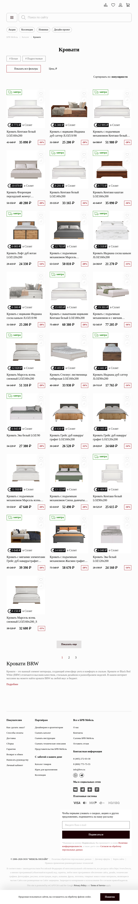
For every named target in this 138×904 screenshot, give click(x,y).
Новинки (43, 29)
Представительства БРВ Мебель (51, 758)
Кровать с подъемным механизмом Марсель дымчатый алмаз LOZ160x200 (68, 258)
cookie (88, 897)
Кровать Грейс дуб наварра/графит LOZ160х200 (67, 443)
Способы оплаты (14, 742)
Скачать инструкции (45, 747)
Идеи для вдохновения (46, 779)
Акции (11, 29)
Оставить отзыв (81, 753)
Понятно (110, 897)
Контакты (78, 742)
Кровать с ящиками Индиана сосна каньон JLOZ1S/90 (24, 320)
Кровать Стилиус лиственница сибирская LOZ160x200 (68, 381)
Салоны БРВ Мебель (83, 747)
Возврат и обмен (14, 763)
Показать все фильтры (26, 68)
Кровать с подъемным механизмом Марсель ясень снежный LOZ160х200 (23, 505)
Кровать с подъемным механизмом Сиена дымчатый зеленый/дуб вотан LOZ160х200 (68, 505)
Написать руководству (17, 769)
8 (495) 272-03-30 (81, 768)
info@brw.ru (79, 779)
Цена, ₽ (53, 68)
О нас (76, 736)
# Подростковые (34, 58)
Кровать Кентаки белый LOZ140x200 (64, 196)
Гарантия (11, 758)
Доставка (11, 747)
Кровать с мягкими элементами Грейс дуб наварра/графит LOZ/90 (26, 567)
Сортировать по (110, 77)
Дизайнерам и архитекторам (49, 736)
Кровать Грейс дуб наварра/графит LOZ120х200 (110, 443)
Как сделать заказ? (15, 736)
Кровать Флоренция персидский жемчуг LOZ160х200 (19, 197)
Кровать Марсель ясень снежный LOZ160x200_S (22, 629)
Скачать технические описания (50, 753)
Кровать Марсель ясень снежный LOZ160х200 (21, 381)
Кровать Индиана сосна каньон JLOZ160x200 (112, 258)
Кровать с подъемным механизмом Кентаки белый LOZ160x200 (110, 135)
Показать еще (69, 653)
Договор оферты (102, 868)
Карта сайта (118, 868)
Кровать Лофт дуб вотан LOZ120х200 (21, 258)
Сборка (10, 753)
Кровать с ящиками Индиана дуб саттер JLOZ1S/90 (67, 134)
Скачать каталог (43, 742)
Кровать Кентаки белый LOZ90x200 (107, 505)
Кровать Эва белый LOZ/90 (23, 441)
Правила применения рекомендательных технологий (69, 872)
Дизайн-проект (62, 29)
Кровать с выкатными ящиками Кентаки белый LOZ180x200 (69, 320)
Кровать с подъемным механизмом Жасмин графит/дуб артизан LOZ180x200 (68, 567)
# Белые (13, 58)
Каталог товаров (43, 773)
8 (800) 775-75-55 (81, 773)
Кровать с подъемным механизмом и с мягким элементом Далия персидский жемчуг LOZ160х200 (111, 320)
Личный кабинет (14, 774)
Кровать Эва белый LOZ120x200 (104, 567)
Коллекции (27, 29)
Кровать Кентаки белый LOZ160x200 (21, 134)
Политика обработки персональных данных (72, 868)
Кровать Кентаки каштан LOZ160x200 (108, 196)
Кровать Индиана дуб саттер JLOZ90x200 (110, 381)
